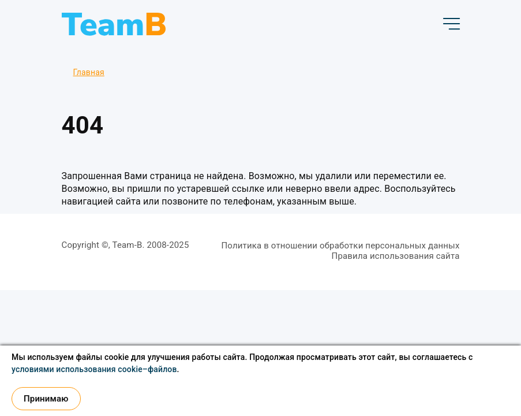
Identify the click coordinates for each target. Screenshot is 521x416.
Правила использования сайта (396, 256)
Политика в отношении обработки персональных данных (340, 245)
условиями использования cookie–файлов (94, 369)
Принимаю (46, 398)
